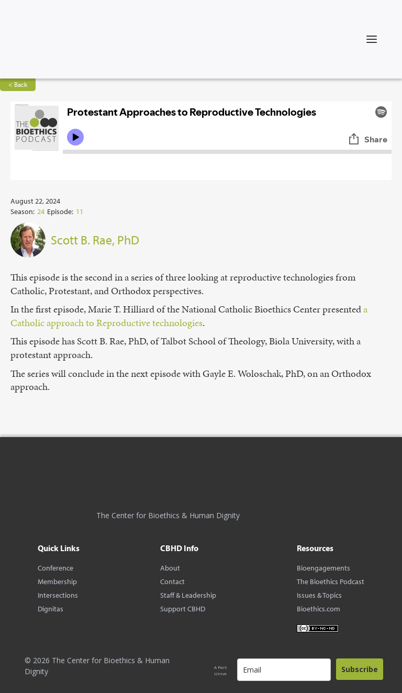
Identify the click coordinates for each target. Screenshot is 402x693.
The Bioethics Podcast (330, 581)
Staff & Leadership (188, 595)
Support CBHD (182, 608)
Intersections (58, 595)
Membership (57, 581)
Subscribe (359, 669)
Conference (55, 568)
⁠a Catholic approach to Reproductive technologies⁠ (188, 316)
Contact (172, 581)
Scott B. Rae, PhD (95, 239)
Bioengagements (323, 568)
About (170, 568)
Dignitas (50, 608)
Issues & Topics (319, 595)
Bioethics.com (318, 608)
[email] (284, 669)
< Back (17, 84)
